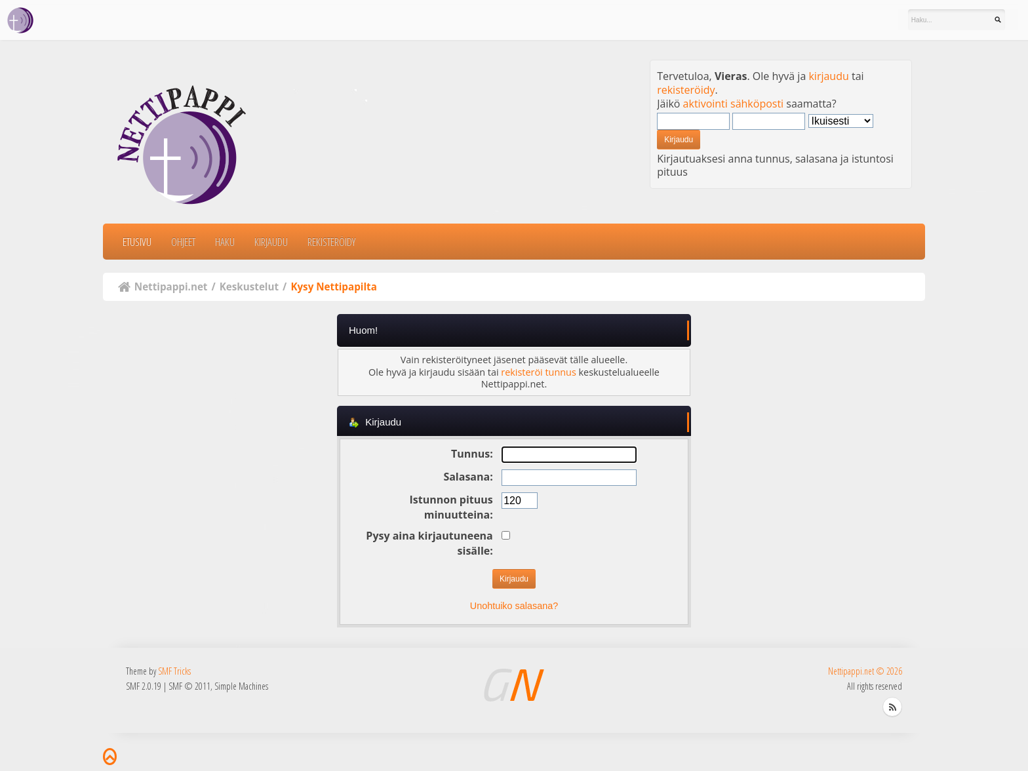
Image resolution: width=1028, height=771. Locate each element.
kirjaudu (828, 76)
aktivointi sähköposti (733, 103)
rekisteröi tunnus (538, 372)
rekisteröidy (686, 90)
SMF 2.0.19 (143, 686)
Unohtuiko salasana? (514, 606)
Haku (225, 241)
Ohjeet (183, 241)
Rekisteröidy (331, 241)
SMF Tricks (174, 671)
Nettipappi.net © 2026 (865, 671)
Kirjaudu (271, 241)
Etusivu (137, 241)
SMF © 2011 (189, 686)
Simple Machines (241, 686)
